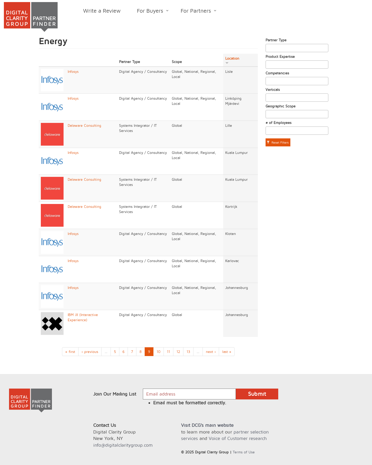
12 (178, 351)
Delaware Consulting (84, 125)
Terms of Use (244, 452)
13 (188, 351)
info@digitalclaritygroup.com (123, 445)
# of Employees (278, 122)
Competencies (277, 73)
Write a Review (102, 10)
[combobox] (297, 48)
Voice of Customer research (238, 438)
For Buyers (148, 11)
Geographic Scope (281, 106)
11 (168, 351)
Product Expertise (280, 56)
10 (158, 351)
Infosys (73, 71)
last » (226, 351)
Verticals (273, 89)
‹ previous (90, 351)
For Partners (194, 11)
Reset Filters (278, 142)
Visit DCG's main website (207, 425)
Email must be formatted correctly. (189, 402)
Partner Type (276, 40)
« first (70, 351)
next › (211, 351)
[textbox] (268, 48)
